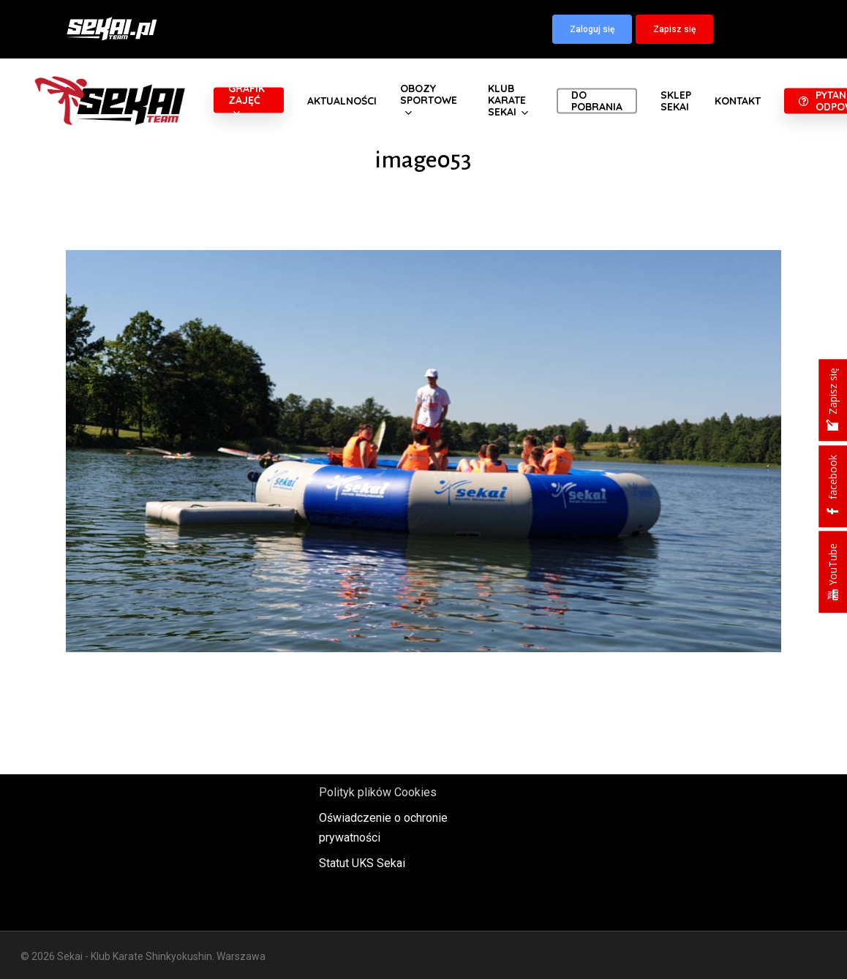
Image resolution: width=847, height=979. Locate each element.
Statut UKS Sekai (362, 863)
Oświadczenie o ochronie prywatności (383, 827)
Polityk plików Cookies (378, 792)
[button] (592, 29)
